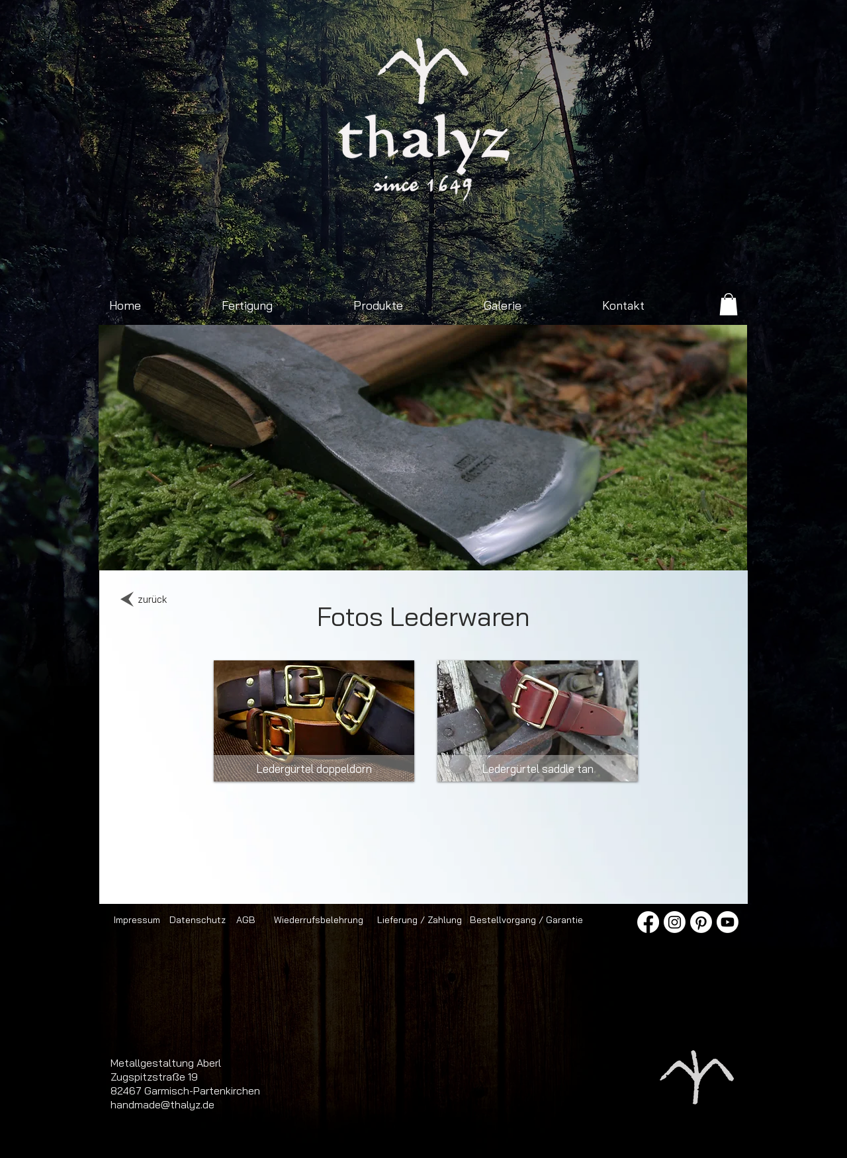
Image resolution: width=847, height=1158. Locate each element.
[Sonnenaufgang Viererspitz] (255, 549)
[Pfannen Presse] (484, 549)
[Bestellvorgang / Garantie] (526, 920)
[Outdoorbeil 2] (301, 549)
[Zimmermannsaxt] (347, 549)
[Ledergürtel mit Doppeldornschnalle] (590, 549)
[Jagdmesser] (545, 549)
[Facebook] (648, 922)
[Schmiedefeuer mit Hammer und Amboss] (423, 549)
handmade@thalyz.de (162, 1104)
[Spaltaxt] (529, 549)
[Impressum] (136, 920)
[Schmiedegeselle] (575, 549)
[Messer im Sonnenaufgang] (560, 549)
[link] (728, 304)
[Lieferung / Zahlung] (419, 920)
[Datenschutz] (197, 920)
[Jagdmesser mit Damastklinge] (316, 549)
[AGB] (245, 920)
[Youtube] (727, 922)
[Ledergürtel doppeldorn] (314, 768)
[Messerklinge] (605, 549)
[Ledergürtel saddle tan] (537, 768)
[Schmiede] (362, 549)
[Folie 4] (438, 549)
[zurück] (152, 599)
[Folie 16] (453, 549)
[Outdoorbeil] (240, 549)
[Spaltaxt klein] (271, 549)
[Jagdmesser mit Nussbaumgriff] (408, 549)
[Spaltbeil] (377, 549)
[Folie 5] (469, 549)
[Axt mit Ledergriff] (392, 549)
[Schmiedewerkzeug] (499, 549)
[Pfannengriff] (514, 549)
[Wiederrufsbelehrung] (318, 920)
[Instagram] (675, 922)
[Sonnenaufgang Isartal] (332, 549)
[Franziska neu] (286, 549)
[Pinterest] (701, 922)
